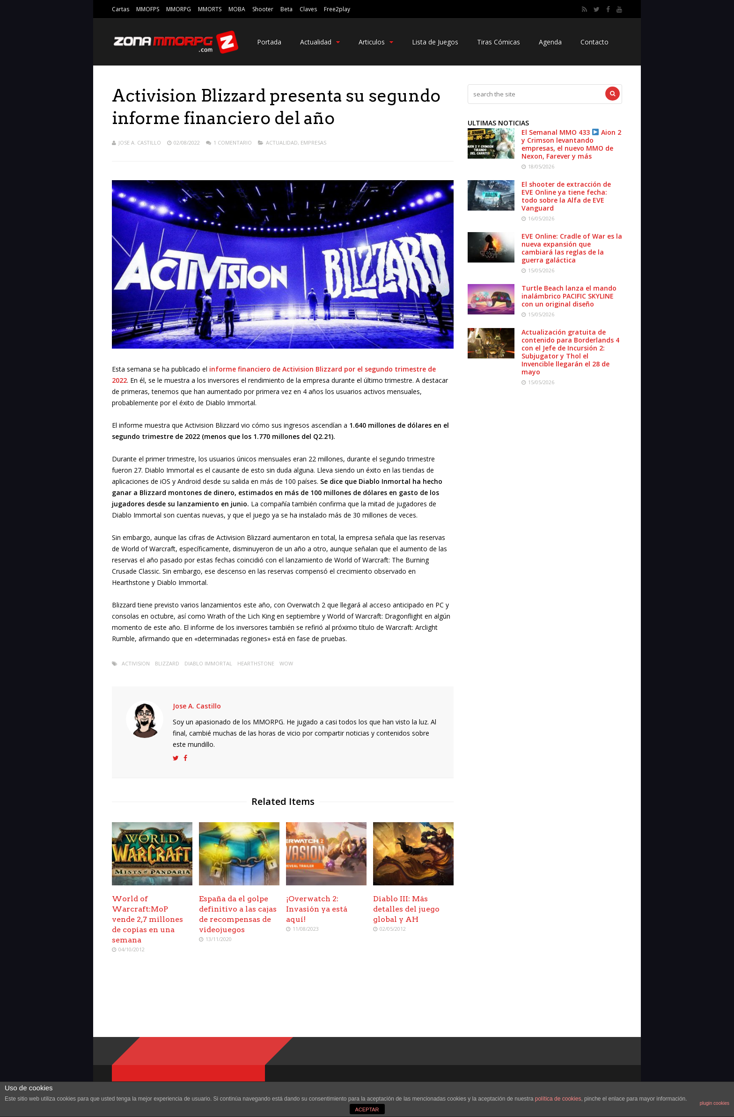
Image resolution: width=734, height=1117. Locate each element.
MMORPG (178, 9)
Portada (269, 41)
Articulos (376, 41)
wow (286, 663)
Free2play (337, 9)
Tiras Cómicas (498, 41)
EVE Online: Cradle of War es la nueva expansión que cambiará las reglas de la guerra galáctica (571, 248)
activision (136, 663)
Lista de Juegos (435, 41)
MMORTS (209, 9)
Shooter (262, 9)
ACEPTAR (367, 1109)
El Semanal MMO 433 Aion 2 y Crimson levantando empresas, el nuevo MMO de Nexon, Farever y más (571, 144)
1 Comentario (232, 142)
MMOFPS (147, 9)
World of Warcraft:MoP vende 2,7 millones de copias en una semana (147, 919)
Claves (308, 9)
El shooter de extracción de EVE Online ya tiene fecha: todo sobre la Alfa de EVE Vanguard (566, 196)
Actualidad (320, 41)
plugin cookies (714, 1103)
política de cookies (558, 1098)
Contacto (594, 41)
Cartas (120, 9)
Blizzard (167, 663)
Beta (286, 9)
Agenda (550, 41)
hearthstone (255, 663)
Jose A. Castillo (139, 142)
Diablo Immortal (208, 663)
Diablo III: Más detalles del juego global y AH (406, 909)
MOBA (236, 9)
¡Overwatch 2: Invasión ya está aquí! (316, 909)
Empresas (313, 142)
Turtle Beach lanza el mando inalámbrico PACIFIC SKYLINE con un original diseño (569, 296)
